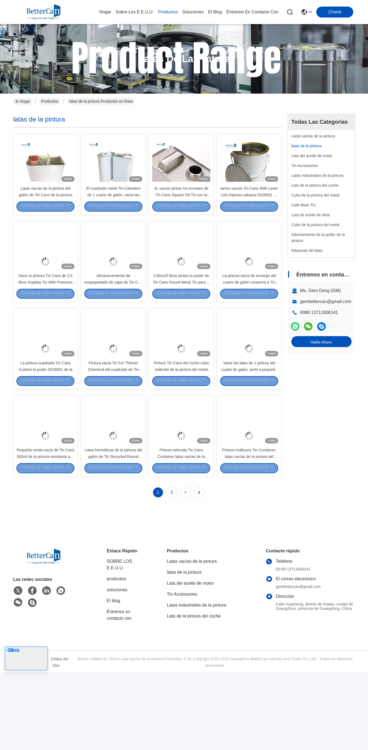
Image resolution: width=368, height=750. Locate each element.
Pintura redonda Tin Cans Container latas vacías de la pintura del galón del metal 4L (181, 534)
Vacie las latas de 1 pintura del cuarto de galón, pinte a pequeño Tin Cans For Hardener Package (249, 427)
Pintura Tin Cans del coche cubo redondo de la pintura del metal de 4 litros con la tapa (181, 427)
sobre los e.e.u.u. (135, 12)
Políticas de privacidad (23, 740)
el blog (215, 12)
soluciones (193, 12)
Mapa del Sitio (60, 740)
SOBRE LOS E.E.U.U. (119, 642)
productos (168, 12)
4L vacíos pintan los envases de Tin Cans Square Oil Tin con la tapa (181, 213)
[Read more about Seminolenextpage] (185, 570)
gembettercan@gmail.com (325, 301)
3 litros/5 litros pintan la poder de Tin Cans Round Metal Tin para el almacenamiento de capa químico (181, 320)
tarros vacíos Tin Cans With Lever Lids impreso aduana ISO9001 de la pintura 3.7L (249, 213)
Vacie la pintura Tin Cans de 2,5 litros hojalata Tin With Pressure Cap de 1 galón (45, 320)
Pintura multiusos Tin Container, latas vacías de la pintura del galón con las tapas (249, 534)
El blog (113, 678)
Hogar (105, 12)
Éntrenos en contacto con (252, 12)
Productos (49, 101)
